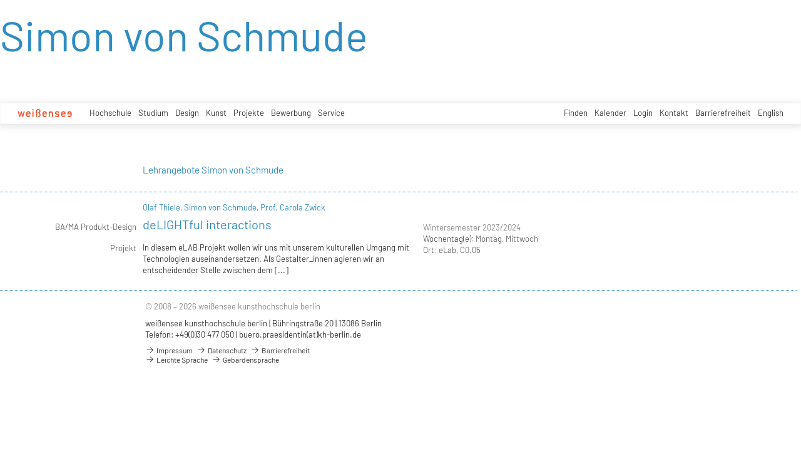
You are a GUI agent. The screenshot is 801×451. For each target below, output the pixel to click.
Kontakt (674, 113)
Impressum (169, 350)
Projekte (248, 113)
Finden (576, 113)
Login (643, 113)
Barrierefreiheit (723, 113)
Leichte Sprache (176, 359)
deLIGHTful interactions (207, 224)
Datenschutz (221, 350)
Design (187, 113)
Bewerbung (291, 113)
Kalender (610, 113)
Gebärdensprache (245, 359)
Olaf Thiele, (163, 207)
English (770, 113)
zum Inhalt (0, 0)
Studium (153, 113)
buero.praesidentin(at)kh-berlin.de (300, 334)
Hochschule (110, 113)
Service (331, 113)
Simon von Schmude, (222, 207)
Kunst (216, 113)
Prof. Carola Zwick (292, 207)
